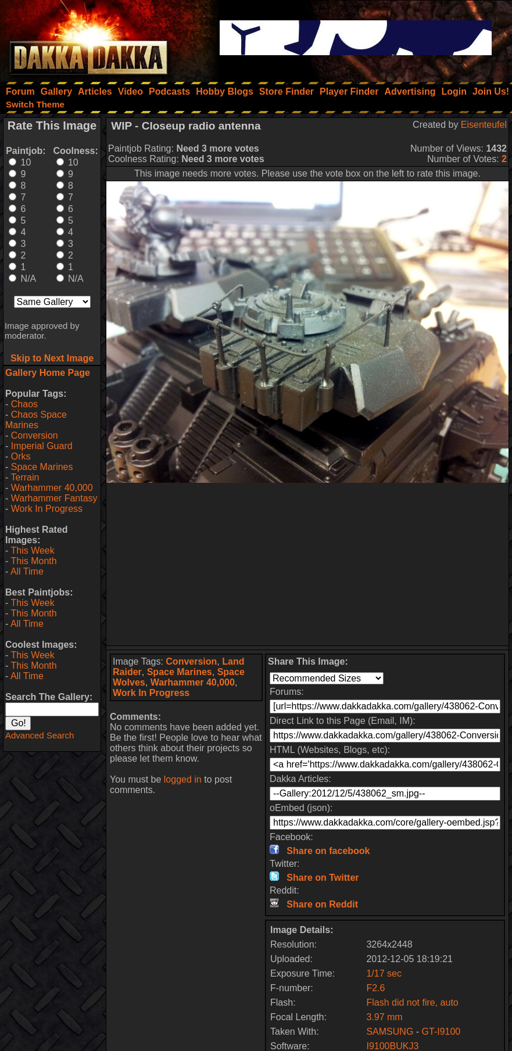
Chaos (24, 404)
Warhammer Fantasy (54, 498)
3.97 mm (384, 1017)
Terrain (24, 477)
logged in (183, 779)
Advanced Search (39, 735)
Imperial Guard (42, 446)
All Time (27, 571)
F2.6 (375, 988)
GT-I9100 (441, 1031)
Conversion (34, 435)
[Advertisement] (307, 564)
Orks (21, 456)
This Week (32, 550)
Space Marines (42, 467)
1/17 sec (383, 973)
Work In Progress (47, 509)
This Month (33, 561)
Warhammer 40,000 (52, 488)
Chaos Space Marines (36, 420)
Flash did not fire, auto (412, 1002)
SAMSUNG (389, 1031)
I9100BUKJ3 (392, 1046)
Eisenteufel (484, 125)
